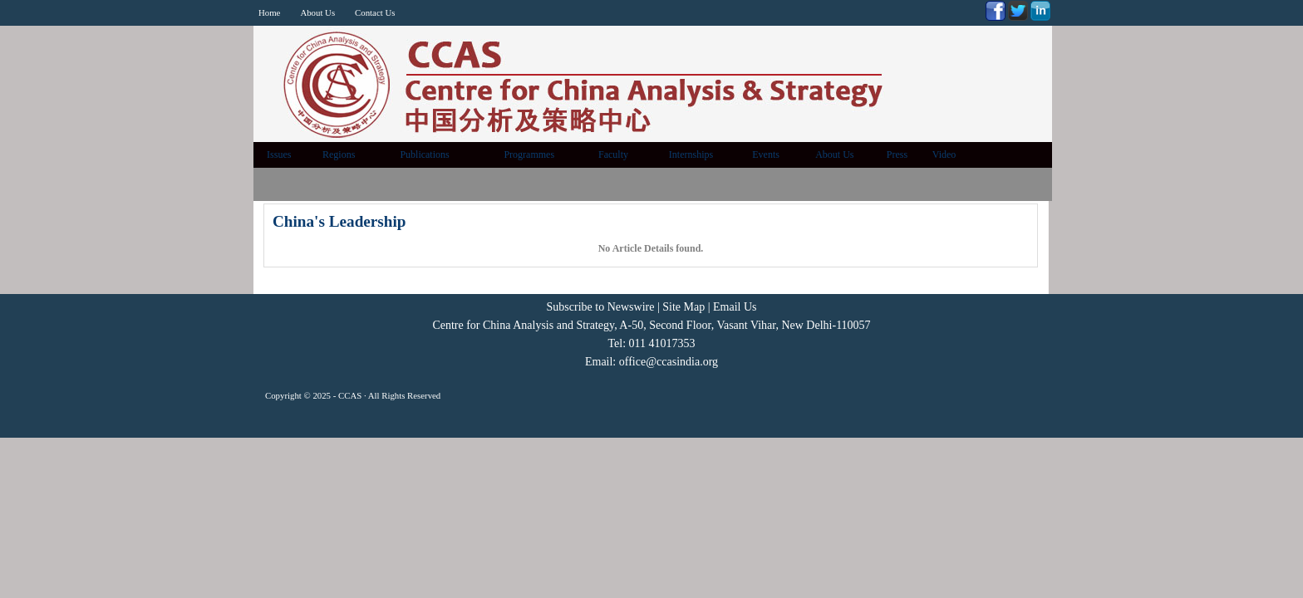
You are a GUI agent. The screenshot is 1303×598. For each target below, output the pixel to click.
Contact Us (375, 12)
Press (897, 154)
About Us (317, 12)
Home (269, 12)
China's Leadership (339, 221)
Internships (691, 154)
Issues (279, 154)
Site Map (683, 307)
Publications (424, 154)
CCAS (349, 395)
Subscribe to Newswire (601, 307)
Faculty (613, 154)
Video (944, 154)
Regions (338, 154)
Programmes (529, 154)
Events (765, 154)
